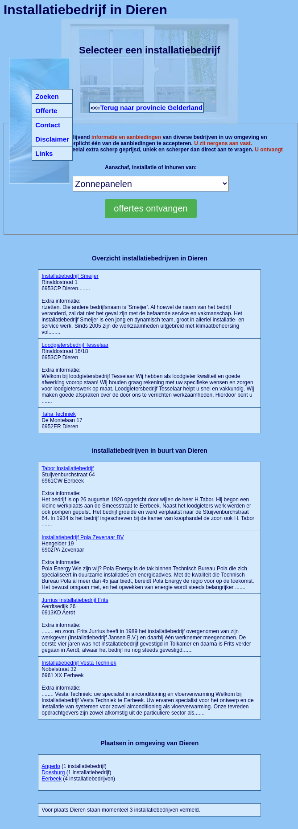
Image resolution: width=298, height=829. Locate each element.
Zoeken (47, 96)
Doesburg (53, 772)
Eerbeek (51, 779)
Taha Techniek (58, 414)
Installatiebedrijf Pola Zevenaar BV (82, 537)
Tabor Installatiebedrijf (67, 468)
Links (44, 153)
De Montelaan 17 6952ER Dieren (61, 420)
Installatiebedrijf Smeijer (69, 276)
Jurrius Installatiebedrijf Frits (74, 600)
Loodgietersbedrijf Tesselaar (74, 345)
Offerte (46, 110)
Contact (47, 125)
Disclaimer (52, 139)
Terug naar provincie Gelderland (151, 107)
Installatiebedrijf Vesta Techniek (78, 663)
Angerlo (50, 766)
